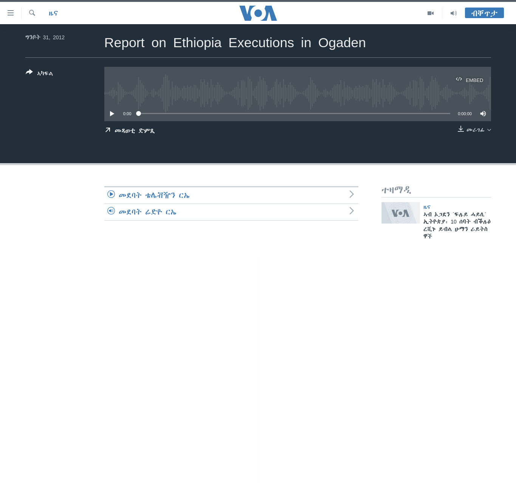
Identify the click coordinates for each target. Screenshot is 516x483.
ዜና (53, 13)
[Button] (39, 74)
